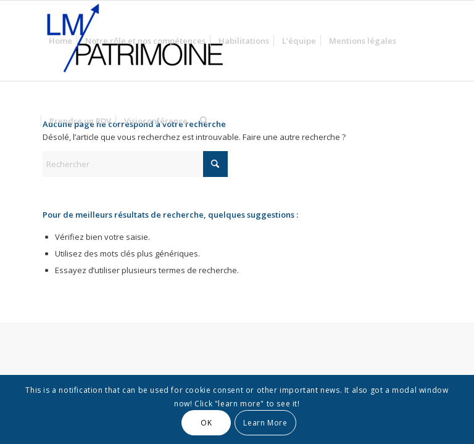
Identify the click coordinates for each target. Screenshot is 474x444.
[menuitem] (60, 41)
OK (206, 422)
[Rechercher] (204, 121)
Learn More (265, 422)
